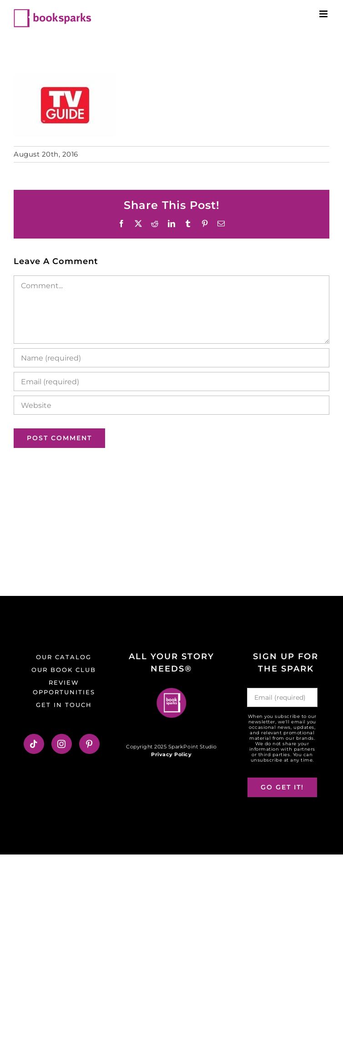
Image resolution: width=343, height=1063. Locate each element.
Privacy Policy (171, 754)
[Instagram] (61, 744)
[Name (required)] (171, 357)
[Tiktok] (34, 744)
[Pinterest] (89, 744)
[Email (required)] (171, 381)
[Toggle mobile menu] (324, 14)
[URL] (171, 405)
